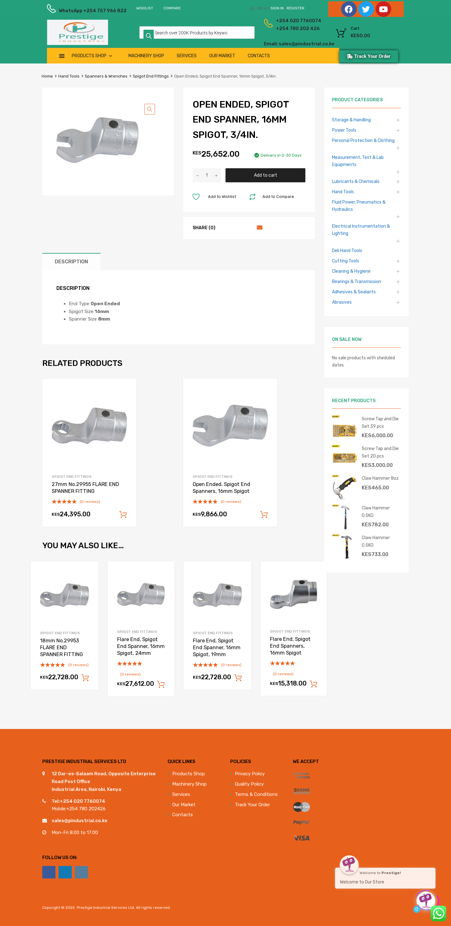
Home (47, 76)
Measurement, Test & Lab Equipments (358, 161)
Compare (172, 8)
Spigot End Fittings (151, 76)
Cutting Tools (345, 260)
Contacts (259, 55)
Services (187, 55)
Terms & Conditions (256, 794)
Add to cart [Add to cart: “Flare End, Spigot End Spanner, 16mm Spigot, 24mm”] (161, 685)
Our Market (222, 55)
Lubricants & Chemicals (356, 181)
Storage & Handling (351, 119)
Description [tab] (71, 262)
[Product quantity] (206, 175)
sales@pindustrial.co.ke (79, 820)
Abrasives (342, 302)
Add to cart (265, 175)
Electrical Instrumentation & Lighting (361, 230)
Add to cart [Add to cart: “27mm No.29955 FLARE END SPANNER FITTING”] (123, 515)
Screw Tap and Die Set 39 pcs (380, 422)
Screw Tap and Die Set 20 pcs (380, 452)
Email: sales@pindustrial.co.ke (282, 44)
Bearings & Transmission (356, 281)
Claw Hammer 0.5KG (376, 511)
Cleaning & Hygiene (351, 271)
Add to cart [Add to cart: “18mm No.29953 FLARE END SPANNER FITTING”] (85, 678)
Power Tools (344, 130)
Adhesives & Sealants (354, 291)
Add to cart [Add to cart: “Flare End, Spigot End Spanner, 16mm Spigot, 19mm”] (238, 678)
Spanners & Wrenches (106, 76)
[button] (149, 109)
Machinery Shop (146, 55)
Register (295, 8)
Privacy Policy (250, 774)
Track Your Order (252, 804)
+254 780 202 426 (288, 28)
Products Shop (92, 55)
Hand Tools (69, 76)
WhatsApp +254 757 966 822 (74, 10)
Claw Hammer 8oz (380, 478)
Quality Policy (249, 784)
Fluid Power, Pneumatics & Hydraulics (359, 206)
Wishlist (144, 8)
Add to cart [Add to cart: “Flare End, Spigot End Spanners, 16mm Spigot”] (313, 684)
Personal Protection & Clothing (363, 140)
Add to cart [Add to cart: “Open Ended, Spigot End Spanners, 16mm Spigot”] (264, 515)
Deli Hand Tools (347, 250)
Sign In (277, 8)
